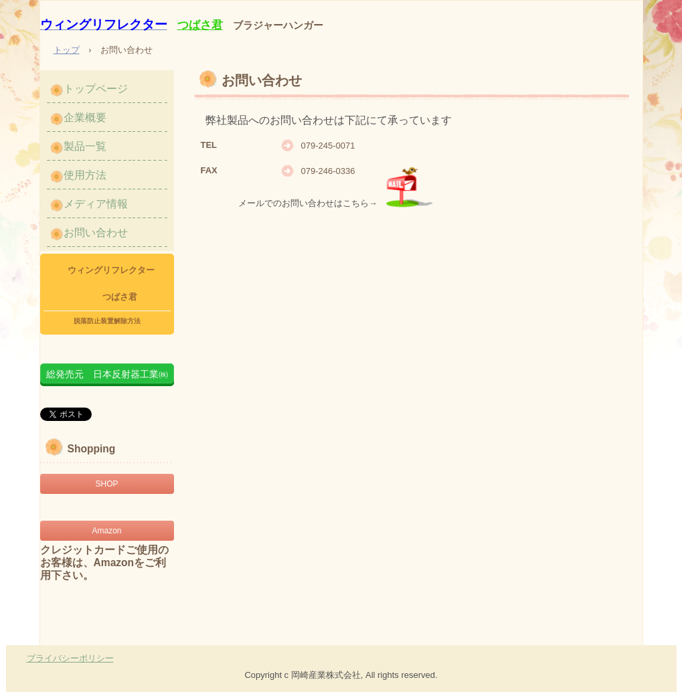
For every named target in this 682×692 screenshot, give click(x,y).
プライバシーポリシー (70, 658)
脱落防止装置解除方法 (107, 321)
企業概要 (85, 117)
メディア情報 (96, 203)
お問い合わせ (96, 232)
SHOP (106, 484)
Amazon (106, 530)
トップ (67, 50)
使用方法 (85, 175)
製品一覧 (85, 146)
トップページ (96, 88)
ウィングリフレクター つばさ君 (107, 283)
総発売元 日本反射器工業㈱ (107, 374)
